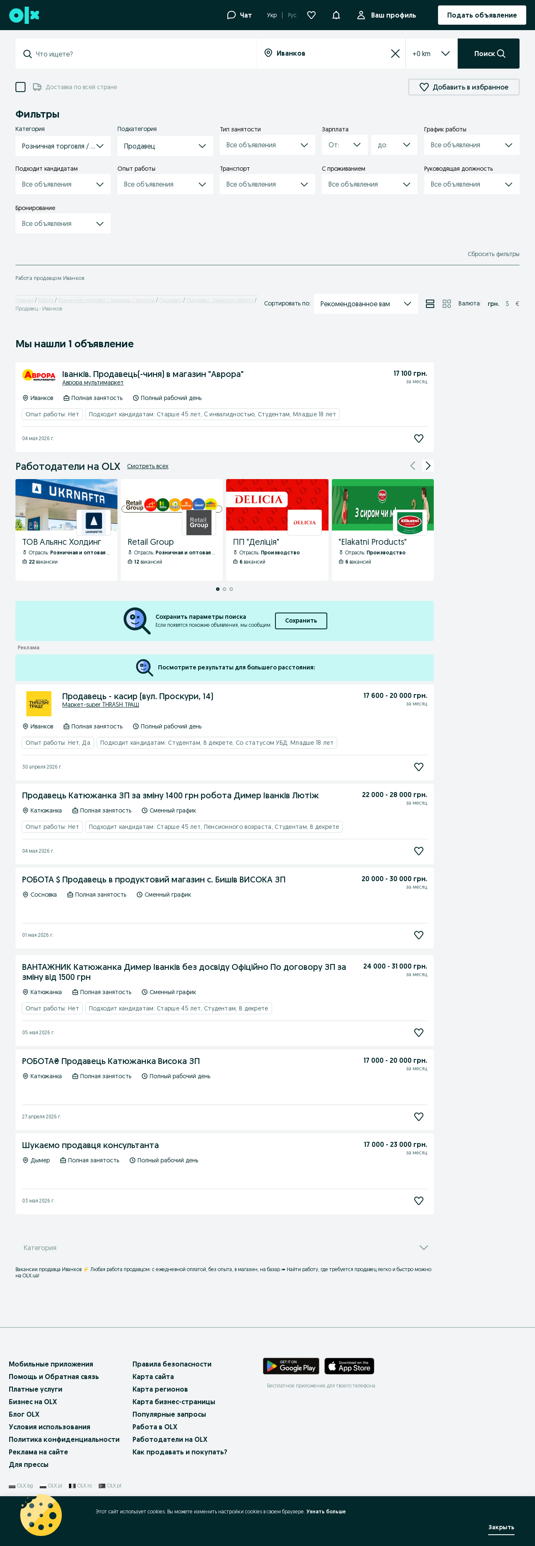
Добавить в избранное (464, 87)
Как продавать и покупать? (179, 1452)
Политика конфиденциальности (64, 1439)
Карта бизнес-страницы (173, 1401)
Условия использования (49, 1427)
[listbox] (421, 54)
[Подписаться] (418, 438)
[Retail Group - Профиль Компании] (172, 529)
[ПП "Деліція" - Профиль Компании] (277, 529)
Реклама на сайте (38, 1452)
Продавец (170, 300)
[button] (336, 14)
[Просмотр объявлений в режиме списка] (430, 304)
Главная (24, 300)
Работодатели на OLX (169, 1439)
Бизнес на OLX (33, 1401)
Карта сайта (153, 1376)
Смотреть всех (147, 466)
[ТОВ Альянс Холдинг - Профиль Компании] (66, 529)
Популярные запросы (169, 1414)
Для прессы (28, 1464)
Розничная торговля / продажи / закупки (106, 300)
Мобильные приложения (51, 1364)
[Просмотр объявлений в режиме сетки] (447, 304)
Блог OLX (24, 1414)
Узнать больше (326, 1511)
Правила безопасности (171, 1364)
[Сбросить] (395, 54)
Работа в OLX (154, 1427)
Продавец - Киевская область (219, 300)
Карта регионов (160, 1389)
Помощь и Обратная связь (54, 1376)
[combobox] (141, 54)
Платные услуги (35, 1389)
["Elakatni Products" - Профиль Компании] (383, 529)
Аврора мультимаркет (93, 382)
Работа (46, 300)
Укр (272, 15)
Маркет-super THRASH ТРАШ (100, 704)
